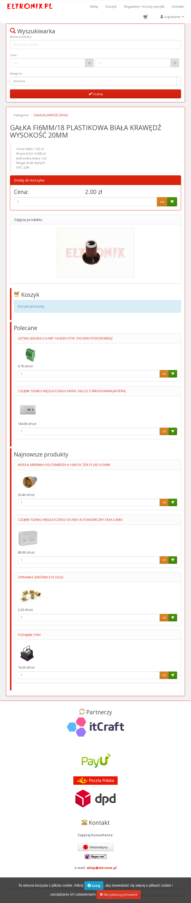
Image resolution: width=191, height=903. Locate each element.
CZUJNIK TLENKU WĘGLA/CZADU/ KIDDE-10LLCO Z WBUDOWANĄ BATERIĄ (72, 391)
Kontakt (178, 6)
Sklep (94, 6)
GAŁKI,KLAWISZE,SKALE (51, 115)
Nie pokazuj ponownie (119, 897)
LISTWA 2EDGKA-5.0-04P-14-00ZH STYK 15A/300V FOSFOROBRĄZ (65, 338)
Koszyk (111, 6)
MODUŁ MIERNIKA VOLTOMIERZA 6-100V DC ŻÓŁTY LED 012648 (64, 464)
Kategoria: (16, 73)
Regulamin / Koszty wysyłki (144, 6)
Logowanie (172, 16)
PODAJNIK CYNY (29, 635)
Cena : (14, 55)
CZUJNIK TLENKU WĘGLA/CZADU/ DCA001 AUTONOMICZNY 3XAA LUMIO (70, 519)
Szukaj (96, 94)
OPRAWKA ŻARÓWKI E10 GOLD (40, 577)
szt (162, 201)
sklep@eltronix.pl (102, 867)
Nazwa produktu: (21, 36)
